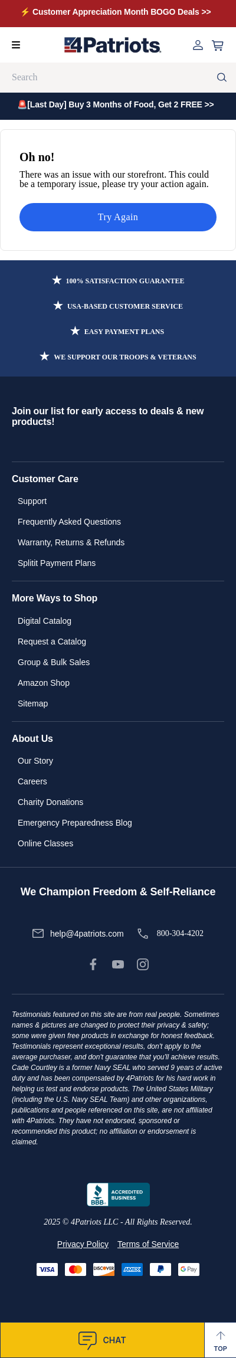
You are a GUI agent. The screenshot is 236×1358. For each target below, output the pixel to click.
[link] (93, 964)
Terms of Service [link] (148, 1244)
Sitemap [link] (33, 703)
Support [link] (32, 501)
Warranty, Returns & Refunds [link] (71, 542)
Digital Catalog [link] (44, 621)
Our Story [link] (35, 760)
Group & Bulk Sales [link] (54, 662)
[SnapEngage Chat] (102, 1340)
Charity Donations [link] (50, 802)
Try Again (118, 217)
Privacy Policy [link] (83, 1244)
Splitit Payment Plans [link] (57, 563)
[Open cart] (218, 45)
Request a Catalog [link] (52, 641)
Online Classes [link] (45, 843)
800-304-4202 (180, 933)
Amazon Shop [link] (44, 683)
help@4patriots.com (87, 933)
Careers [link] (32, 781)
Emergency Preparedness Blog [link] (75, 822)
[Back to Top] (220, 1340)
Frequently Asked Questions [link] (69, 521)
